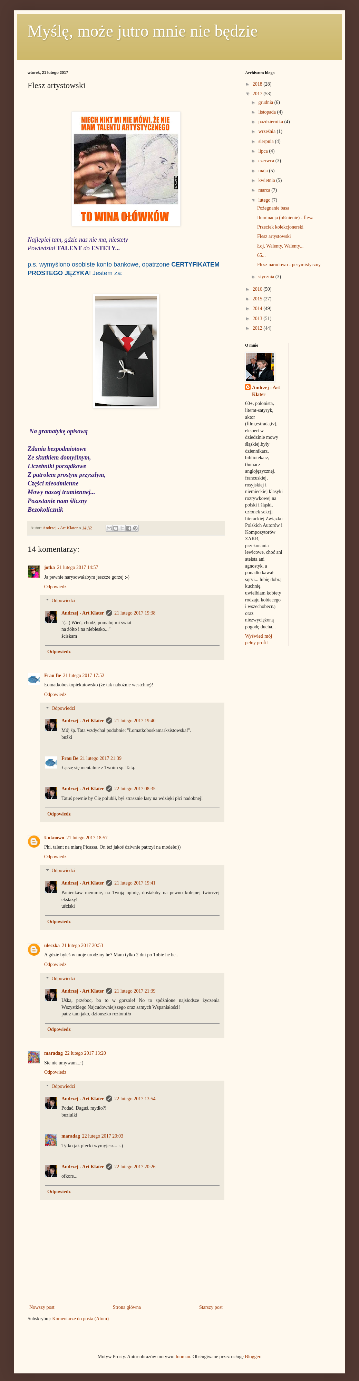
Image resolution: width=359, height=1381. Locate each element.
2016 (258, 289)
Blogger (252, 1356)
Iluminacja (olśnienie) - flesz (285, 217)
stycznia (266, 276)
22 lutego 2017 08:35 (134, 788)
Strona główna (127, 1307)
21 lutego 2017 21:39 (101, 758)
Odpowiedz (55, 586)
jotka (49, 567)
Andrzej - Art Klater (82, 613)
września (267, 131)
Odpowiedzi (63, 600)
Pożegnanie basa (273, 208)
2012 (258, 328)
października (271, 121)
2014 (258, 308)
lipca (263, 151)
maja (263, 170)
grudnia (266, 102)
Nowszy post (42, 1307)
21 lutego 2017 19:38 (134, 613)
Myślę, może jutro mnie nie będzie (143, 31)
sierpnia (266, 141)
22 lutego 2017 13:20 (85, 1053)
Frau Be (52, 675)
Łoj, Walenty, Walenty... (280, 246)
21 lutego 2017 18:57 (86, 837)
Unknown (54, 837)
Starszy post (211, 1307)
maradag (53, 1053)
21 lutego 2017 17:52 (83, 675)
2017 (258, 93)
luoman (183, 1356)
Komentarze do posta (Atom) (80, 1318)
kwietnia (267, 180)
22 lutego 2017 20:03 (102, 1136)
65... (261, 255)
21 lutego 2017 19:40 (134, 720)
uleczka (52, 945)
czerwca (266, 160)
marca (264, 190)
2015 (258, 298)
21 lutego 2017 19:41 (134, 883)
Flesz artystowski (274, 236)
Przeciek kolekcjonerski (280, 227)
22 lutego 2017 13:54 (134, 1098)
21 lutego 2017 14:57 (77, 567)
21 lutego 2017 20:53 (82, 945)
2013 (258, 318)
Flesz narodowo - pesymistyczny (289, 264)
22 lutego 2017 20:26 (134, 1166)
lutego (265, 200)
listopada (267, 112)
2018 (258, 84)
